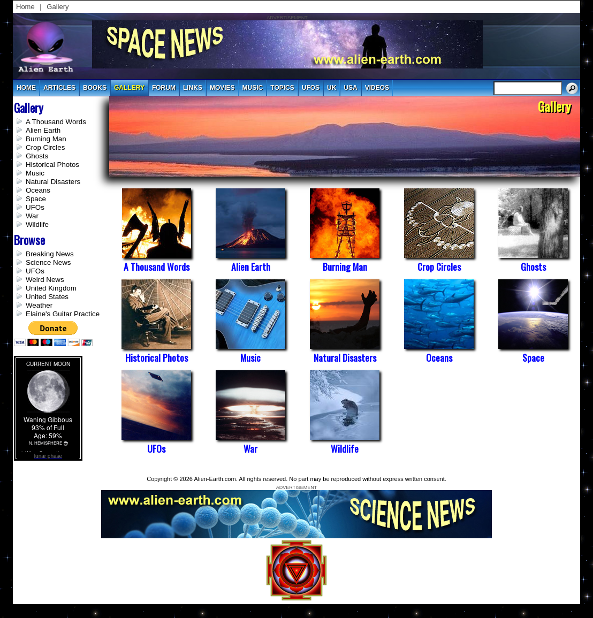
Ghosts (37, 156)
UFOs (311, 87)
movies (222, 87)
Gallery (58, 7)
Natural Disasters (53, 182)
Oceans (38, 190)
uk (331, 87)
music (252, 87)
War (32, 216)
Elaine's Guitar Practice (63, 314)
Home (25, 7)
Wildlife (37, 224)
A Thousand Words (56, 122)
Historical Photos (52, 165)
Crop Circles (45, 147)
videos (377, 87)
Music (35, 173)
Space (36, 199)
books (95, 87)
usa (350, 87)
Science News (48, 262)
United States (47, 297)
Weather (39, 305)
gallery (129, 87)
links (192, 87)
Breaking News (50, 254)
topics (282, 87)
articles (59, 87)
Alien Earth (43, 130)
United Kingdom (51, 288)
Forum (164, 87)
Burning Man (46, 139)
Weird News (45, 280)
